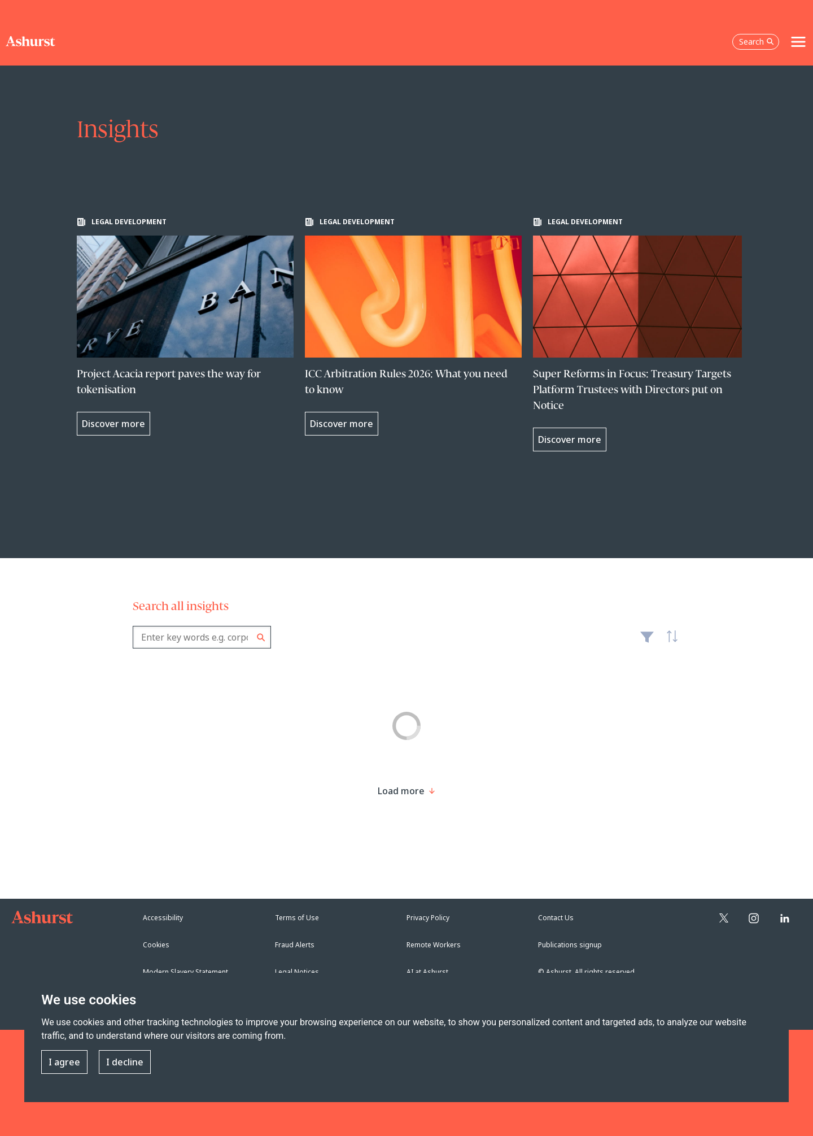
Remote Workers (433, 945)
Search (261, 637)
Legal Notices (297, 972)
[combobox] (202, 637)
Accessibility (163, 917)
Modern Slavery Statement (185, 972)
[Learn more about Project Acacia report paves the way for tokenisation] (185, 326)
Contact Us (556, 917)
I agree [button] (64, 1062)
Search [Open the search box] (756, 41)
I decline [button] (124, 1062)
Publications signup (570, 945)
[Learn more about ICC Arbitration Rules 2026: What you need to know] (413, 326)
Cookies (156, 945)
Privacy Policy (427, 917)
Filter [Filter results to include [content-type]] (647, 641)
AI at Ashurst (427, 972)
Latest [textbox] (669, 643)
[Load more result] (401, 790)
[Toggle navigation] (798, 42)
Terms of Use (297, 917)
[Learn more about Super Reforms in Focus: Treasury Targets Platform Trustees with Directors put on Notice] (641, 334)
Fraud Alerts (294, 945)
